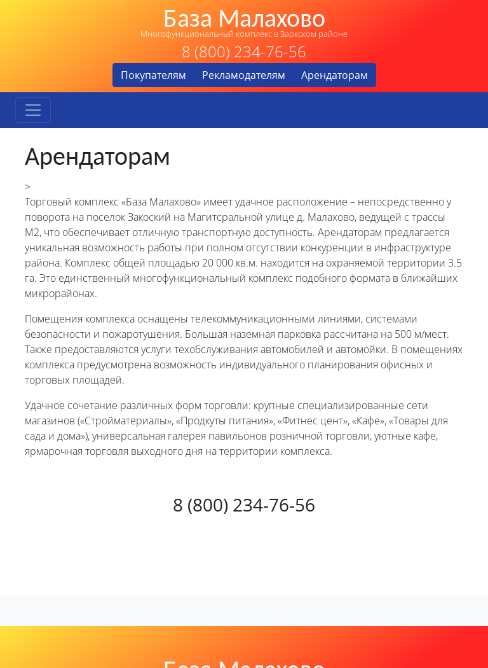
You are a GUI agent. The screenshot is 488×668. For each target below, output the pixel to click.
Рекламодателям (243, 75)
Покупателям (153, 75)
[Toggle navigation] (33, 110)
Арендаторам (334, 75)
